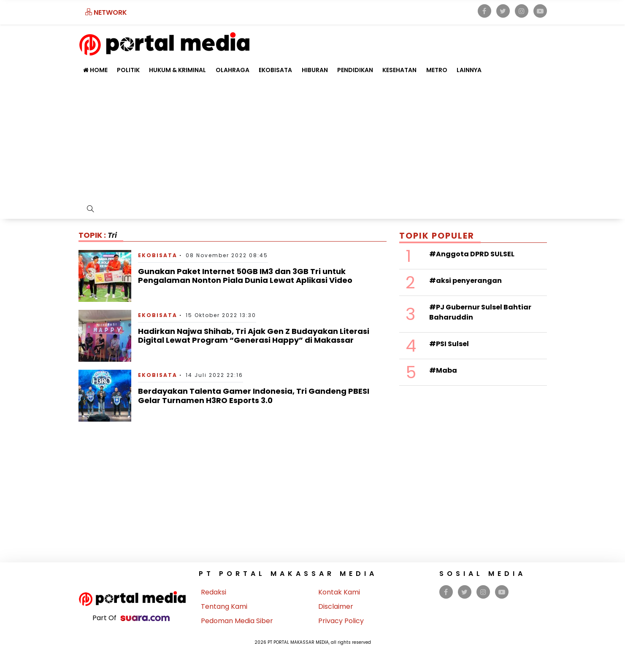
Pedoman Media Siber (237, 621)
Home (95, 70)
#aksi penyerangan (465, 280)
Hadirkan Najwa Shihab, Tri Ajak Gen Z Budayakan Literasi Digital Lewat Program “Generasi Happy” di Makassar (253, 336)
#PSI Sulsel (449, 344)
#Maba (443, 370)
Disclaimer (335, 606)
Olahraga (232, 70)
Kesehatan (399, 70)
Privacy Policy (341, 621)
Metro (436, 70)
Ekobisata (275, 70)
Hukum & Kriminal (177, 70)
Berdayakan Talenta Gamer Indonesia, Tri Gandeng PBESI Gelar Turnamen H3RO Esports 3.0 (253, 396)
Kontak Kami (339, 592)
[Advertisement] (312, 141)
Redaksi (213, 592)
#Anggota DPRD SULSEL (471, 254)
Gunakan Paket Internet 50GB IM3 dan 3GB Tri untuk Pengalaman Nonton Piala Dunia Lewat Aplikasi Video (245, 276)
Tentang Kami (224, 606)
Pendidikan (355, 70)
